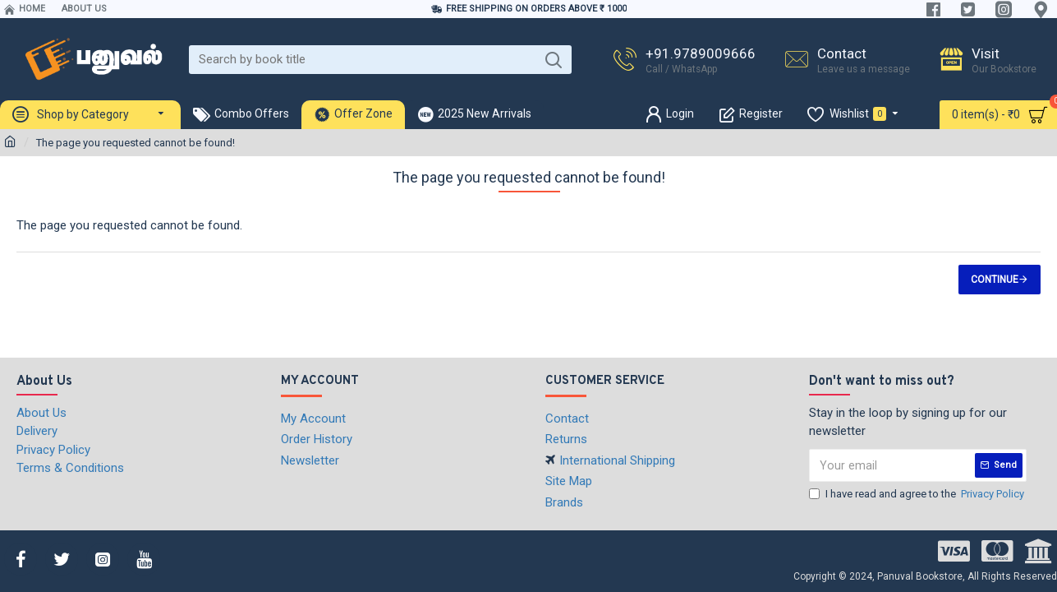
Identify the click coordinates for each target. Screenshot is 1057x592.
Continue (994, 279)
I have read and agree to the (918, 494)
